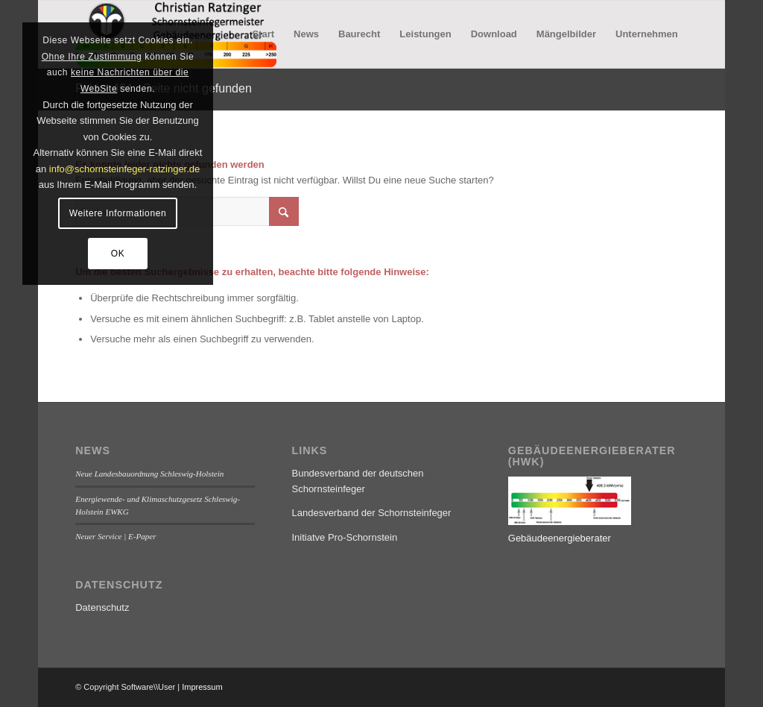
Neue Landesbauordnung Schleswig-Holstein (149, 473)
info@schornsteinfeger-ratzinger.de (124, 169)
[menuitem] (263, 34)
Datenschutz (102, 607)
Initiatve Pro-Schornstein (344, 537)
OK (118, 253)
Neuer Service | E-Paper (115, 536)
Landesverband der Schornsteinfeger (371, 512)
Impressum (202, 686)
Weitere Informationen (117, 213)
